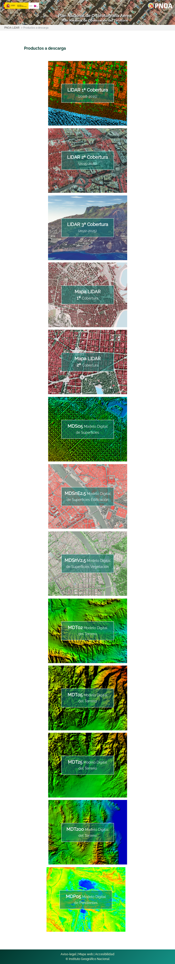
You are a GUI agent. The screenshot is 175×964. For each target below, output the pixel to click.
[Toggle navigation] (7, 18)
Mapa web (85, 954)
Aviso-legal (68, 954)
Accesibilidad (104, 954)
